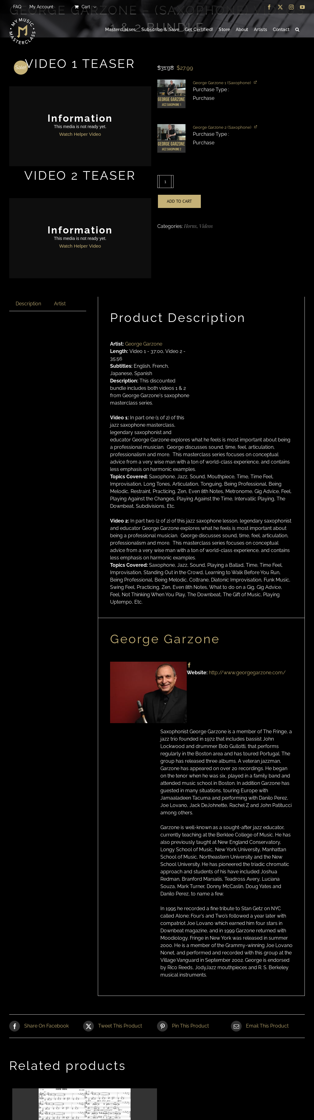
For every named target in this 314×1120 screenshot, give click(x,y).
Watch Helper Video (80, 134)
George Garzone (143, 344)
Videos (206, 226)
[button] (297, 30)
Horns (190, 226)
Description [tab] (28, 304)
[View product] (256, 82)
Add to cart (179, 201)
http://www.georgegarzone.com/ (247, 673)
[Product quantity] (165, 181)
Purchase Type (210, 89)
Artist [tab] (60, 304)
